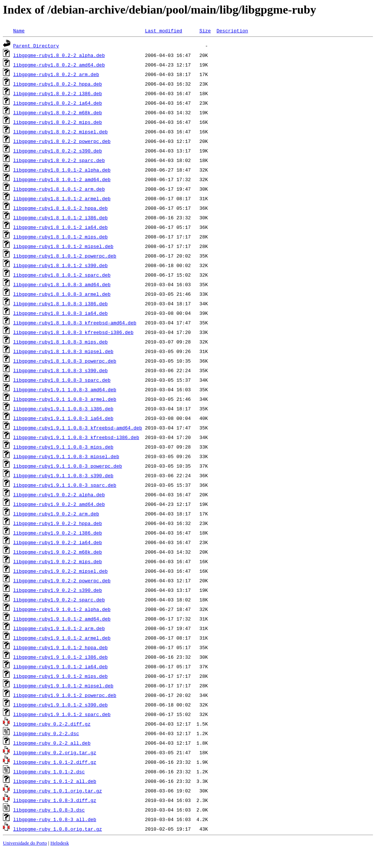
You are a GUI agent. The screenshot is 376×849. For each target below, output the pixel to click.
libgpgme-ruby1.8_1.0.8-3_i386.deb (60, 303)
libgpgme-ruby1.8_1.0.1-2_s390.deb (60, 265)
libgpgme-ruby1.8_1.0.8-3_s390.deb (60, 370)
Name (19, 30)
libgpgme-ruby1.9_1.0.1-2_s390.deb (60, 704)
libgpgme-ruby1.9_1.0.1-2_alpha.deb (62, 609)
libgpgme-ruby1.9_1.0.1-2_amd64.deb (62, 618)
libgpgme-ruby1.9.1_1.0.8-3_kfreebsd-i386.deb (76, 437)
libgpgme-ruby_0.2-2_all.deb (52, 743)
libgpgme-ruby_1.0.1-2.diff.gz (54, 762)
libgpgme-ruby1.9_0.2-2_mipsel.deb (60, 571)
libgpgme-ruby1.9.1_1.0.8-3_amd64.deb (64, 389)
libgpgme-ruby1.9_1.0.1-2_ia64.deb (60, 666)
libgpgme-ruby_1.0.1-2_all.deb (54, 781)
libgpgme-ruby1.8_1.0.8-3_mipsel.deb (63, 351)
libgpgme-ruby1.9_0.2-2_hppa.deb (57, 523)
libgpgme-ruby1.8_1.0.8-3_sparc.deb (62, 380)
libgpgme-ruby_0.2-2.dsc (46, 733)
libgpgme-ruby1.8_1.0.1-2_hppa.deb (60, 208)
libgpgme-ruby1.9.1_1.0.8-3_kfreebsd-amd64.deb (77, 427)
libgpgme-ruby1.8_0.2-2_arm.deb (56, 74)
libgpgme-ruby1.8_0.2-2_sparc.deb (59, 160)
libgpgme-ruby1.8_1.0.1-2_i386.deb (60, 217)
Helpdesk (59, 843)
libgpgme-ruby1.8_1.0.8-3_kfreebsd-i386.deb (73, 332)
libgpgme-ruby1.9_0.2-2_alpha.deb (59, 494)
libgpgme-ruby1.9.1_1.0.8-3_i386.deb (63, 408)
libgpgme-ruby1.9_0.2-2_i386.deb (57, 532)
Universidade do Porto (25, 843)
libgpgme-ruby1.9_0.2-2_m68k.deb (57, 551)
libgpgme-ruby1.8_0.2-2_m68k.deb (57, 112)
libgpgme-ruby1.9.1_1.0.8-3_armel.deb (64, 399)
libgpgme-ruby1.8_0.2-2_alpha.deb (59, 55)
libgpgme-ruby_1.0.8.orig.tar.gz (57, 828)
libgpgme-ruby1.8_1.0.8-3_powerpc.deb (64, 360)
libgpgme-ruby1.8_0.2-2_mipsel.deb (60, 131)
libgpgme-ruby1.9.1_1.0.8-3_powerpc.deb (67, 466)
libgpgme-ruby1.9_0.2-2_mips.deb (57, 561)
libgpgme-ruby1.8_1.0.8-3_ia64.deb (60, 313)
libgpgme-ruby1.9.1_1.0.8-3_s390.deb (63, 475)
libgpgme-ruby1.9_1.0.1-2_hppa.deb (60, 647)
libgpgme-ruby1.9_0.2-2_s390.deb (57, 590)
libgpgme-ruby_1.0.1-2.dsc (49, 771)
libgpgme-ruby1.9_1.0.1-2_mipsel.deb (63, 685)
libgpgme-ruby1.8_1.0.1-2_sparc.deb (62, 274)
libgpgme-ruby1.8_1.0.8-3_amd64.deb (62, 284)
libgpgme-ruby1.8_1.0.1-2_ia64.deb (60, 227)
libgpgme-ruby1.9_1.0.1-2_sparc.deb (62, 714)
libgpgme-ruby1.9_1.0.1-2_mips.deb (60, 676)
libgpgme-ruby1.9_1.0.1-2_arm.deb (59, 628)
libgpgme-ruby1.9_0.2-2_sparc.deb (59, 599)
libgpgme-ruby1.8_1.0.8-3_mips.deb (60, 341)
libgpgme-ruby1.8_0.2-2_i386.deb (57, 93)
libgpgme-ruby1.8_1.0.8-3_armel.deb (62, 294)
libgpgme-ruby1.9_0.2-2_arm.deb (56, 513)
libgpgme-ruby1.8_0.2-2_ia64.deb (57, 103)
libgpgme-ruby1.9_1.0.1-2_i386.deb (60, 657)
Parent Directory (36, 45)
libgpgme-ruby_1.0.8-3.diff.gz (54, 800)
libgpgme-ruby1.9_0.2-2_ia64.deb (57, 542)
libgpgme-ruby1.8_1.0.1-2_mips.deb (60, 236)
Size (205, 30)
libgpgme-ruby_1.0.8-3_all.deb (54, 819)
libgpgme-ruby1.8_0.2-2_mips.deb (57, 122)
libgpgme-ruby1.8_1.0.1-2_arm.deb (59, 189)
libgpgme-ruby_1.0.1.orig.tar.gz (57, 790)
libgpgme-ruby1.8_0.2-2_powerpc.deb (62, 141)
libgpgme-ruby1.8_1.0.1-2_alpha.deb (62, 169)
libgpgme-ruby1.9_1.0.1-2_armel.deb (62, 637)
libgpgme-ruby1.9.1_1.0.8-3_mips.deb (63, 446)
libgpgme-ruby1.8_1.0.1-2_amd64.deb (62, 179)
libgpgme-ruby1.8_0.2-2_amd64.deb (59, 64)
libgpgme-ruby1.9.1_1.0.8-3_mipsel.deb (66, 456)
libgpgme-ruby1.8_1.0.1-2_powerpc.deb (64, 255)
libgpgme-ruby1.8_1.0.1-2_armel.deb (62, 198)
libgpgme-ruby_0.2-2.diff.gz (52, 723)
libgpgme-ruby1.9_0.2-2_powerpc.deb (62, 580)
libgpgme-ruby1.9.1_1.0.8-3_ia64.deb (63, 418)
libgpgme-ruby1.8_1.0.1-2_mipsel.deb (63, 246)
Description (232, 30)
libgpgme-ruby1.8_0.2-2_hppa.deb (57, 83)
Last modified (163, 30)
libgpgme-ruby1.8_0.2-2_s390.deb (57, 150)
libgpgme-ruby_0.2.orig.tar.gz (54, 752)
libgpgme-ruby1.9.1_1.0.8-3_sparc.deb (64, 485)
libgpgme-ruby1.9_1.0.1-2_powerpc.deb (64, 695)
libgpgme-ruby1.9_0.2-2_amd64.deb (59, 504)
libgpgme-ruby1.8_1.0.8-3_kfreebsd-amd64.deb (74, 322)
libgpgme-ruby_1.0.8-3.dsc (49, 809)
